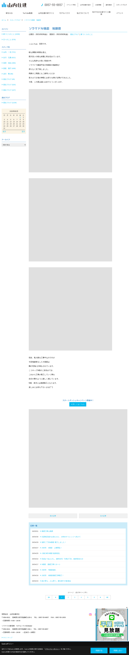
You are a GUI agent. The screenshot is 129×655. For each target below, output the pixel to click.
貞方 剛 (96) (8, 74)
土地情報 (98, 5)
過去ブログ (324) (9, 85)
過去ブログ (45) (9, 79)
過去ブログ (74, 34)
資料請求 (109, 5)
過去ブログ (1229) (10, 103)
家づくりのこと (87, 34)
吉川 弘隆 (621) (9, 57)
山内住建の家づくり (46, 13)
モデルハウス (64, 13)
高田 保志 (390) (9, 63)
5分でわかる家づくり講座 (101, 13)
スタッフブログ (121, 5)
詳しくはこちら (78, 404)
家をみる (9, 13)
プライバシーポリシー (52, 649)
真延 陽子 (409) (9, 68)
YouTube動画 (27, 13)
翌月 (23, 131)
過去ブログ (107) (9, 90)
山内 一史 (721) (9, 52)
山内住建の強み (85, 5)
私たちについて (83, 13)
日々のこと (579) (9, 39)
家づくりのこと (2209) (11, 34)
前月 (4, 131)
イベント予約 (71, 5)
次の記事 (103, 516)
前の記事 (53, 516)
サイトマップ (7, 637)
